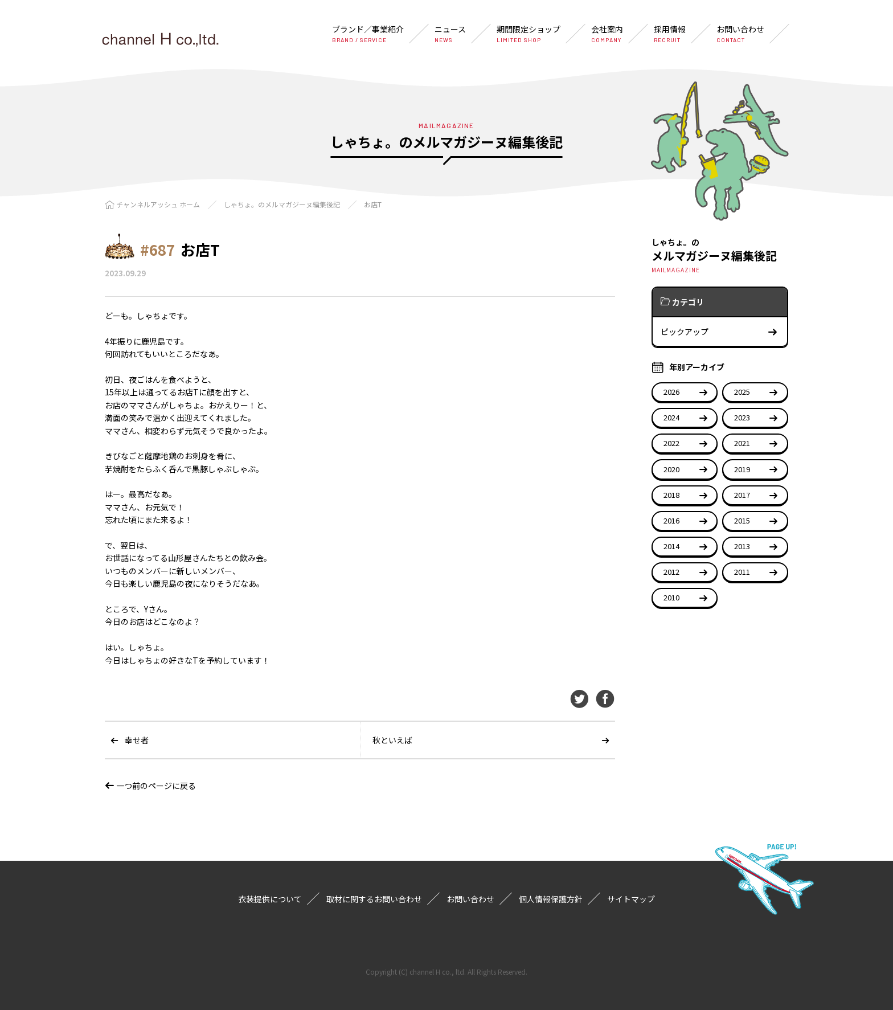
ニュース (450, 33)
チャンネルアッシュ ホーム (158, 204)
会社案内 (607, 33)
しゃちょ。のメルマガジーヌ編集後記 (282, 204)
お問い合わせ (740, 33)
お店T (373, 204)
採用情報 (670, 33)
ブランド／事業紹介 (368, 33)
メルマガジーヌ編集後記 (720, 254)
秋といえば (392, 740)
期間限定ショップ (528, 33)
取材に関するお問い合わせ (374, 899)
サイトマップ (631, 899)
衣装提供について (270, 899)
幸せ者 (137, 740)
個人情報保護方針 (551, 899)
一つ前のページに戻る (150, 785)
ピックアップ (719, 332)
